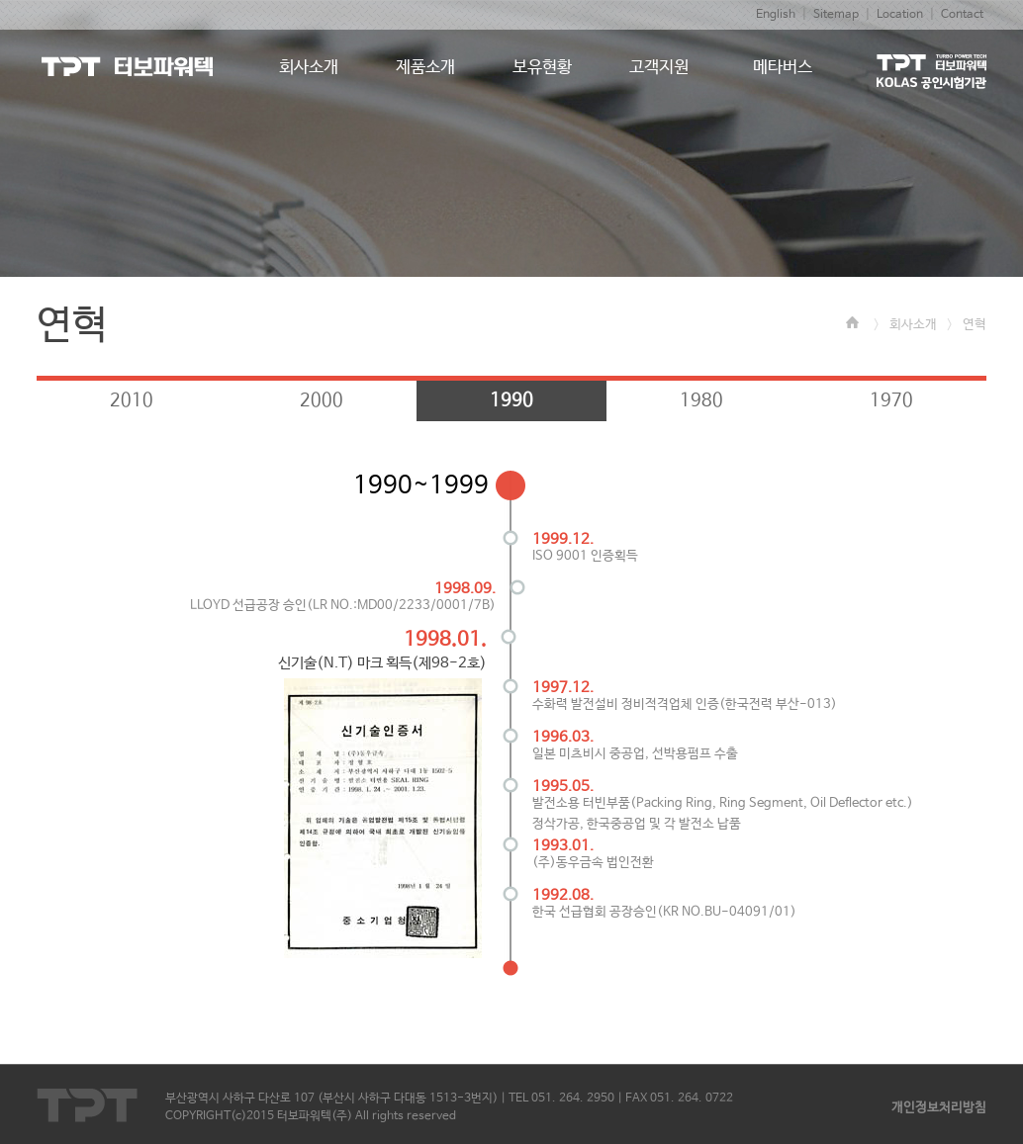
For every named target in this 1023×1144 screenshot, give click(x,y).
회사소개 (913, 324)
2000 (321, 400)
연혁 (974, 324)
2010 (131, 400)
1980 (701, 400)
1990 (511, 400)
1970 (891, 400)
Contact (962, 15)
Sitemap (836, 15)
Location (900, 15)
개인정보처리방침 (938, 1107)
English (775, 15)
